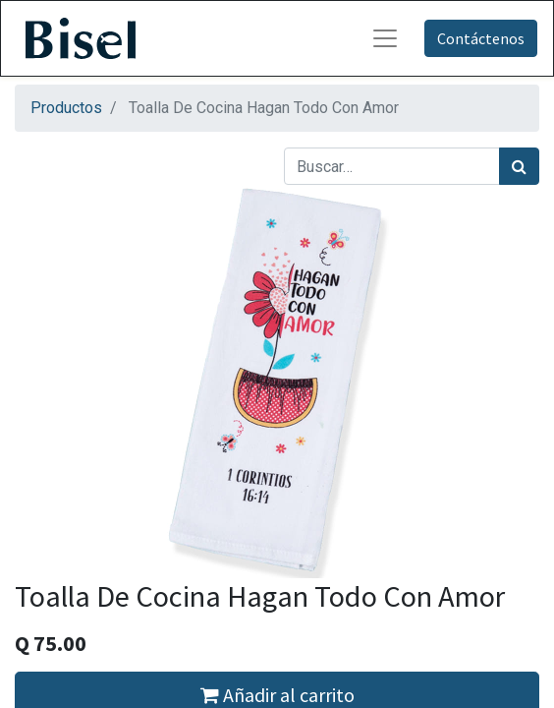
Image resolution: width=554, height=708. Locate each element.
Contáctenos (481, 38)
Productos (66, 107)
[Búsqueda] (519, 166)
